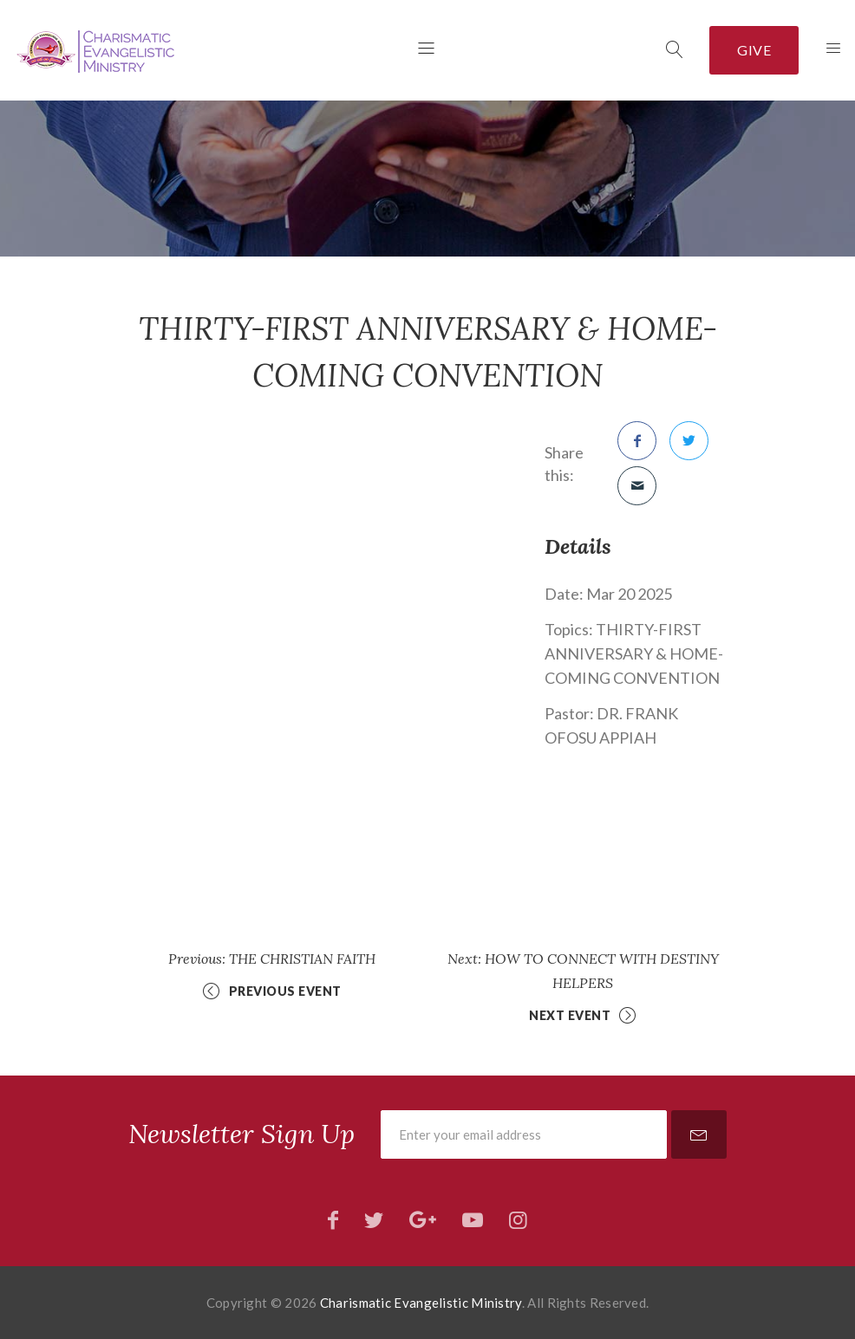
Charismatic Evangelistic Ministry (421, 1302)
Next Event (569, 1015)
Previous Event (285, 991)
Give (754, 50)
